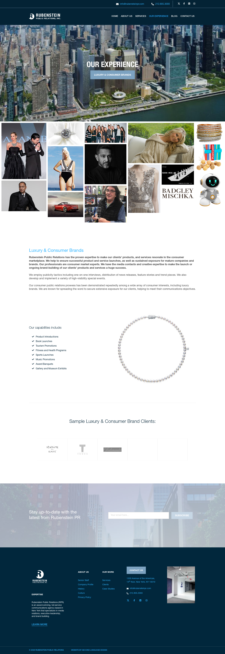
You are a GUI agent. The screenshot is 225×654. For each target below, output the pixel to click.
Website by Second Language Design (89, 650)
